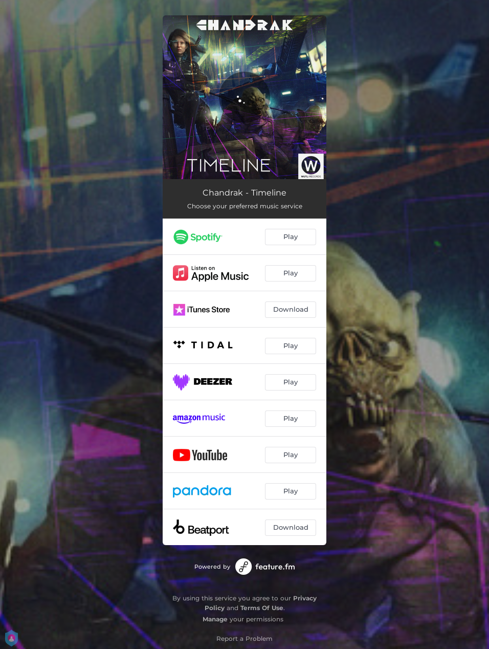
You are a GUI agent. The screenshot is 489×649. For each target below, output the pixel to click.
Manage (215, 619)
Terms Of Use (261, 608)
